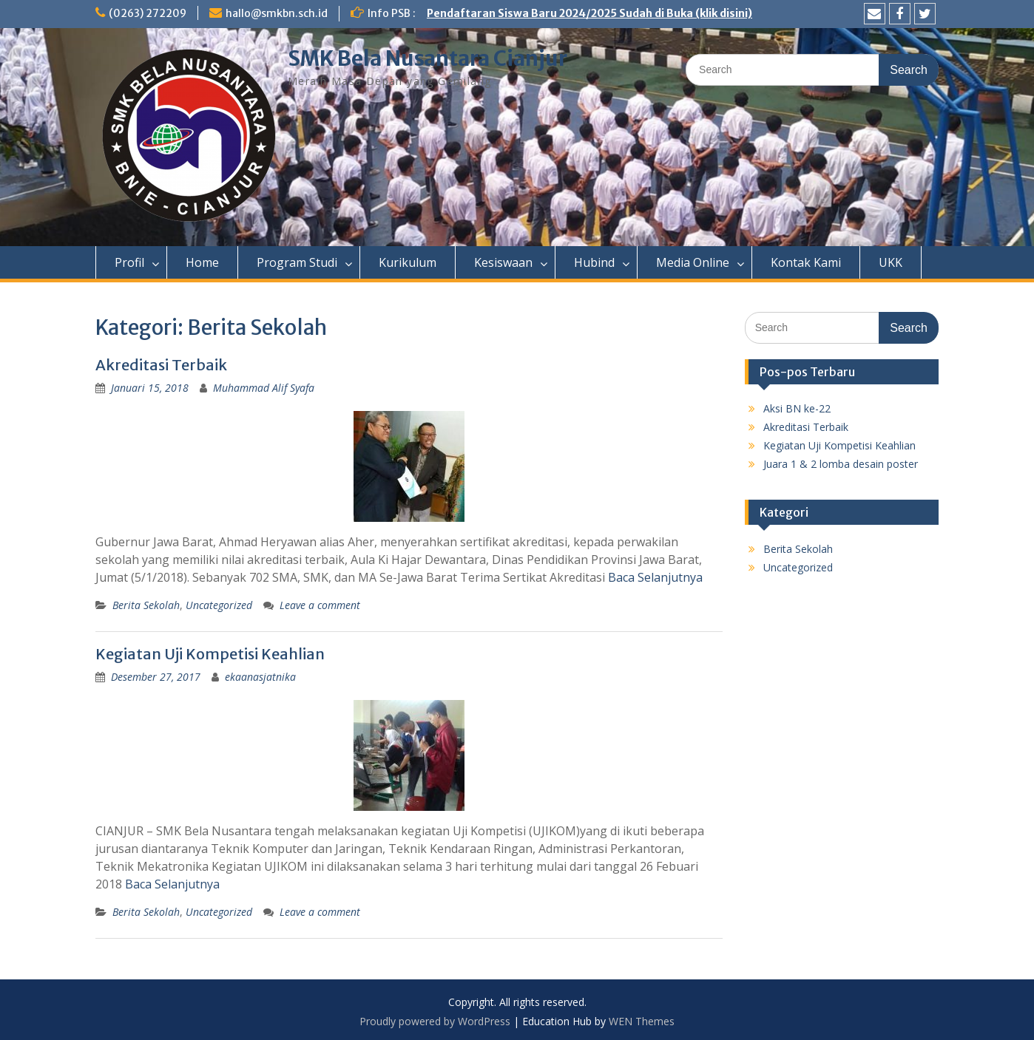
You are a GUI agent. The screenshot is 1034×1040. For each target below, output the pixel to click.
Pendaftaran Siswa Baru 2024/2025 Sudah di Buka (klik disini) (589, 13)
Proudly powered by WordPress (434, 1021)
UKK (890, 262)
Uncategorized (219, 605)
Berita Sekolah (146, 605)
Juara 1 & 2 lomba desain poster (840, 464)
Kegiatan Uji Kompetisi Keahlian (210, 654)
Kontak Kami (806, 262)
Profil (129, 262)
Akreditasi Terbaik (161, 365)
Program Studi (297, 262)
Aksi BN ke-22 (797, 408)
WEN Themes (642, 1021)
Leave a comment (320, 605)
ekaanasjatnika (260, 677)
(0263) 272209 (147, 13)
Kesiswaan (503, 262)
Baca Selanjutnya (655, 577)
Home (202, 262)
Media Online (692, 262)
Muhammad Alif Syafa (263, 388)
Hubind (594, 262)
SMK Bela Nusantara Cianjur (427, 58)
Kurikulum (407, 262)
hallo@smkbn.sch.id (277, 13)
